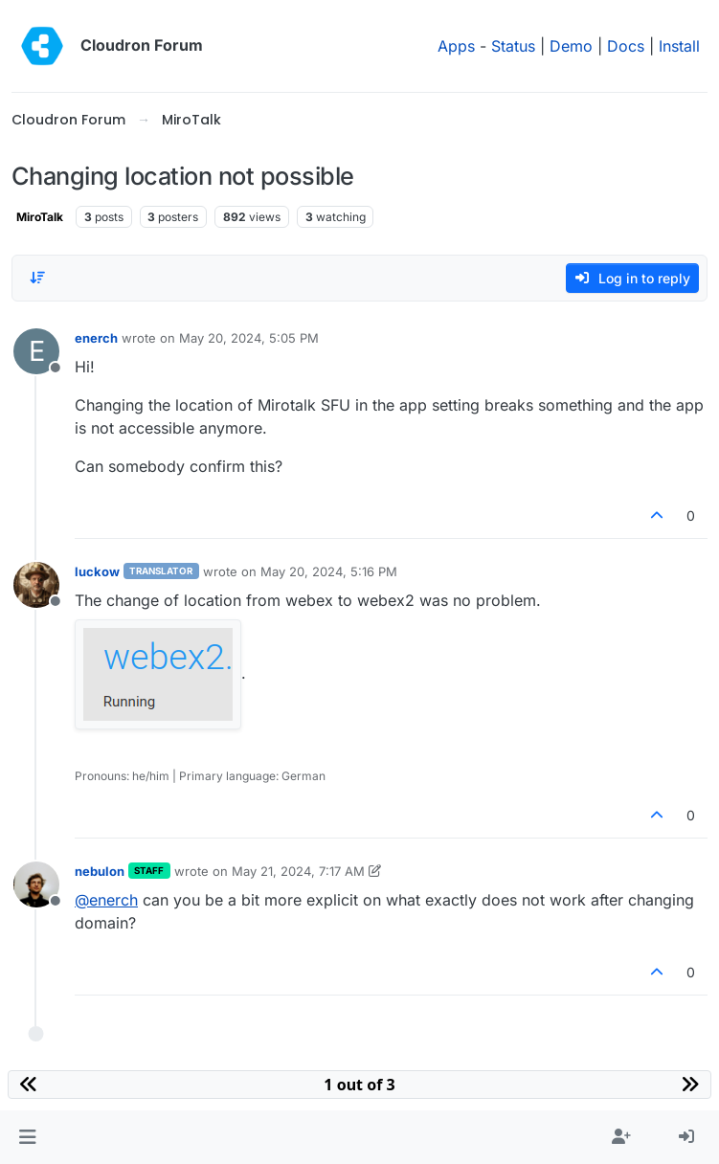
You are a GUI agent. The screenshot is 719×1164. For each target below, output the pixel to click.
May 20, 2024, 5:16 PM (328, 571)
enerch (96, 338)
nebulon (99, 871)
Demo (571, 46)
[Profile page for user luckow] (36, 585)
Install (679, 46)
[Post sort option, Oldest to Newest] (37, 277)
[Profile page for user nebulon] (36, 884)
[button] (27, 1137)
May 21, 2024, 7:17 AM (298, 871)
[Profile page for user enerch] (36, 351)
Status (513, 46)
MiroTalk (39, 217)
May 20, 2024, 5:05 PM (249, 338)
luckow (97, 571)
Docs (625, 46)
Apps (456, 46)
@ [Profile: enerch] (106, 899)
